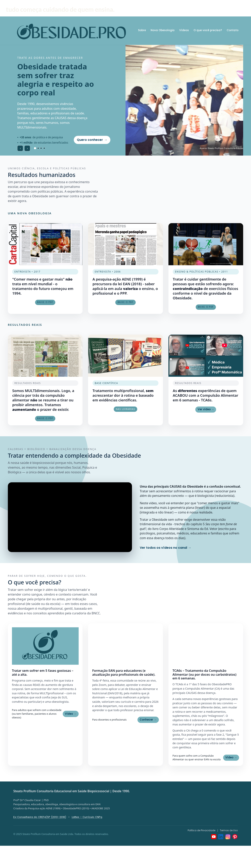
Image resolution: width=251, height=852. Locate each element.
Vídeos (184, 30)
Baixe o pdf (45, 418)
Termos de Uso (229, 830)
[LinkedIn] (221, 836)
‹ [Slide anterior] (20, 148)
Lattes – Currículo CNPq (87, 817)
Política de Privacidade (201, 830)
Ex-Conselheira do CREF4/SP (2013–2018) (39, 817)
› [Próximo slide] (27, 148)
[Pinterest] (235, 836)
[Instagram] (228, 836)
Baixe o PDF (45, 302)
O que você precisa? (208, 30)
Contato (232, 30)
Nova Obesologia (163, 30)
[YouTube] (213, 836)
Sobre (142, 30)
